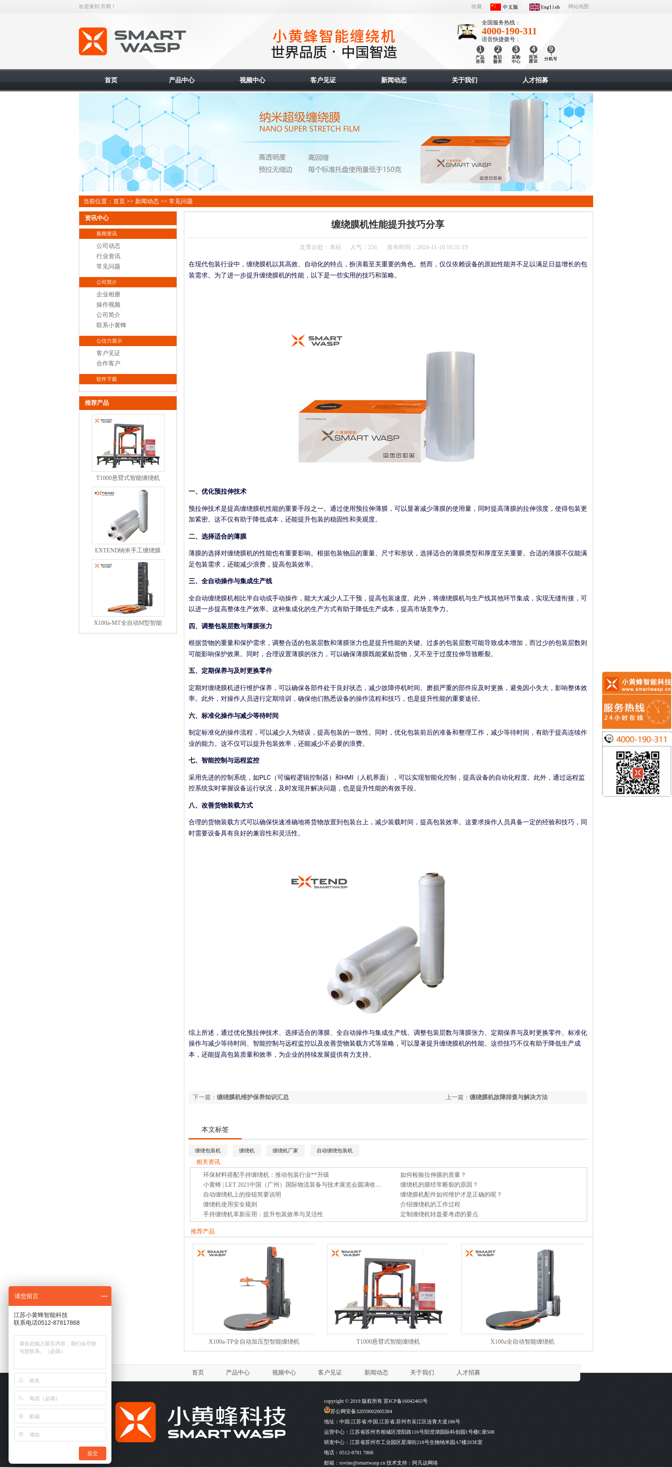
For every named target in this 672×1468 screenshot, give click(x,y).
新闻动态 (147, 201)
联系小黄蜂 (111, 325)
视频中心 (284, 1372)
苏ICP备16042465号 (406, 1401)
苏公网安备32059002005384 (358, 1411)
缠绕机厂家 (285, 1151)
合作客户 (108, 363)
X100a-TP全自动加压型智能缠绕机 (254, 1341)
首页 (119, 201)
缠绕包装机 (208, 1151)
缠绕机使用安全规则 (230, 1204)
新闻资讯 (106, 234)
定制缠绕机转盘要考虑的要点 (439, 1214)
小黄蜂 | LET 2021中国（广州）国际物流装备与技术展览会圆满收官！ (295, 1185)
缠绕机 (247, 1151)
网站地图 (578, 6)
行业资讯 (108, 256)
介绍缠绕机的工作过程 (430, 1204)
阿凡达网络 (425, 1463)
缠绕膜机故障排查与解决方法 (509, 1097)
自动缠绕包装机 (335, 1151)
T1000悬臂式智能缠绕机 (388, 1341)
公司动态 (108, 246)
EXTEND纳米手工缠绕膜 (128, 550)
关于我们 (422, 1372)
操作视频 (108, 304)
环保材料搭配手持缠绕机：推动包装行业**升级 (266, 1175)
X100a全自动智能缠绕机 (522, 1341)
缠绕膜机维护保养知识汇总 (253, 1097)
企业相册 (108, 294)
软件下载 (106, 379)
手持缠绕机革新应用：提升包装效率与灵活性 (263, 1214)
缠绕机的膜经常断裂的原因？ (439, 1185)
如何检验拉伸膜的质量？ (433, 1175)
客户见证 (108, 353)
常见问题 (181, 201)
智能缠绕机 (133, 41)
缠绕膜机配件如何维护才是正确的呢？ (451, 1194)
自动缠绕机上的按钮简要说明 (242, 1194)
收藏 (476, 6)
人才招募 (468, 1372)
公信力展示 (109, 341)
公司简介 (106, 282)
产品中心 (238, 1372)
